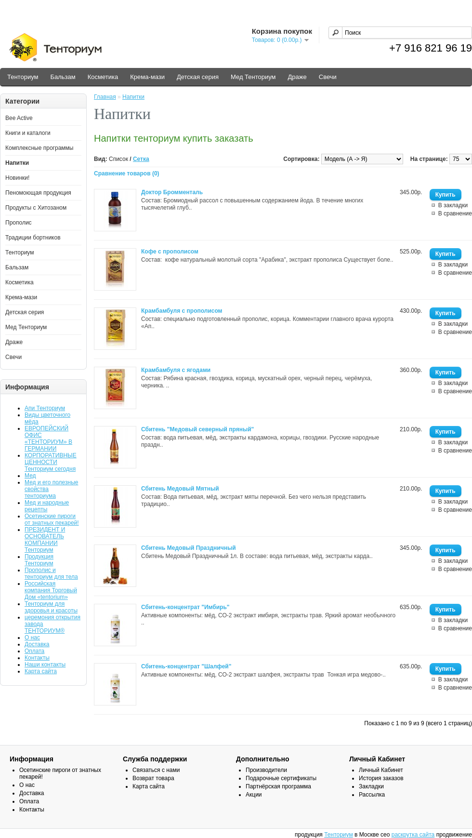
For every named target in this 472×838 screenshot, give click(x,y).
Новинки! (17, 177)
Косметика (103, 76)
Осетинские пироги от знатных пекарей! (52, 519)
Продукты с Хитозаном (35, 207)
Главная (105, 96)
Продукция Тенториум (39, 560)
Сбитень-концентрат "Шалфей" (186, 666)
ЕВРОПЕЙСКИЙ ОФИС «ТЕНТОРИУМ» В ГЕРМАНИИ (48, 438)
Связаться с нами (156, 770)
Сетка (141, 159)
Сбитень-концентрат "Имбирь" (185, 607)
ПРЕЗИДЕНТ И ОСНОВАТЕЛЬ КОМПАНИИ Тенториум (45, 539)
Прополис (18, 222)
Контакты (37, 657)
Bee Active (19, 118)
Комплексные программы (39, 148)
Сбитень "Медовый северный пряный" (197, 429)
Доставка (37, 644)
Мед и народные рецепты (47, 506)
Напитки (17, 163)
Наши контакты (45, 664)
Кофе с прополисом (169, 251)
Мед (30, 475)
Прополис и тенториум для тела (51, 573)
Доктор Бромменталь (172, 192)
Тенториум (22, 76)
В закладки (453, 205)
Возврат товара (153, 778)
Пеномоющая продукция (38, 192)
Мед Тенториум (253, 76)
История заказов (381, 778)
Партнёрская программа (278, 786)
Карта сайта (41, 671)
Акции (254, 794)
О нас (32, 637)
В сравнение (455, 213)
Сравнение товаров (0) (126, 173)
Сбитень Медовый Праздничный (188, 548)
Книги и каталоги (28, 133)
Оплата (34, 651)
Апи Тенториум (45, 408)
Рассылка (372, 794)
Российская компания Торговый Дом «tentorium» (51, 590)
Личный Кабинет (381, 770)
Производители (266, 770)
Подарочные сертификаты (281, 778)
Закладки (371, 786)
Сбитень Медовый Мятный (180, 488)
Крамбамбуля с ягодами (175, 370)
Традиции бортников (33, 237)
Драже (297, 76)
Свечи (328, 76)
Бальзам (62, 76)
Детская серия (198, 76)
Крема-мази (147, 76)
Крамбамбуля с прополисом (182, 310)
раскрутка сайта (413, 834)
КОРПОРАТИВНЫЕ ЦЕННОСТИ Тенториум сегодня (51, 462)
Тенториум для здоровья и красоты (51, 607)
